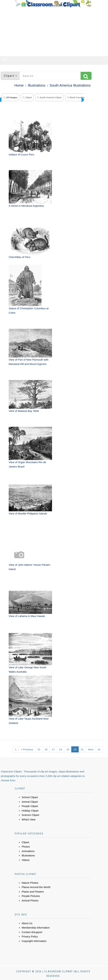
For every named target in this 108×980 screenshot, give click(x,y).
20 (75, 749)
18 (60, 749)
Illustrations (36, 85)
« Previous (27, 749)
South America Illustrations (70, 85)
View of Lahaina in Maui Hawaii (27, 616)
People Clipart (30, 806)
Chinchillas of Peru (19, 257)
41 (99, 749)
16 (46, 749)
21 (82, 749)
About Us (27, 923)
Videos (26, 859)
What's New (29, 819)
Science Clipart (30, 814)
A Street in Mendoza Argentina (26, 205)
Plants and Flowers (33, 891)
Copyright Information (34, 940)
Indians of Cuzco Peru (21, 154)
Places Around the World (36, 887)
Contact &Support (32, 932)
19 (67, 749)
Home (19, 85)
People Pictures (31, 895)
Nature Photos (30, 882)
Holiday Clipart (30, 810)
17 (53, 749)
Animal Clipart (30, 801)
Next (90, 749)
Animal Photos (30, 900)
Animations (28, 851)
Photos (26, 846)
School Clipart (30, 797)
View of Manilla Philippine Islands (28, 513)
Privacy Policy (30, 936)
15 (38, 749)
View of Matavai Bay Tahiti (24, 410)
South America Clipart (49, 97)
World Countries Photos (80, 97)
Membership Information (36, 927)
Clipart (27, 97)
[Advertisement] (53, 31)
